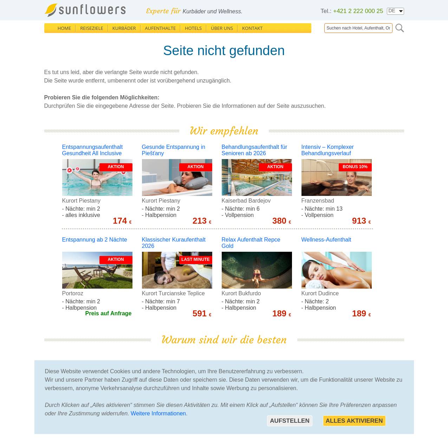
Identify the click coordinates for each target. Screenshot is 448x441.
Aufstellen (289, 420)
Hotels (193, 28)
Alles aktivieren (354, 420)
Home (64, 28)
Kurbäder (124, 28)
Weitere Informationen (158, 413)
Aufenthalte (160, 28)
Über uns (222, 28)
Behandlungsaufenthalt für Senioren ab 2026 (254, 150)
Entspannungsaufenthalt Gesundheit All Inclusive (92, 150)
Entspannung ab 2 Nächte (94, 240)
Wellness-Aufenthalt (326, 240)
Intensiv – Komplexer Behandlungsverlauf (327, 150)
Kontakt (252, 28)
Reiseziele (91, 28)
